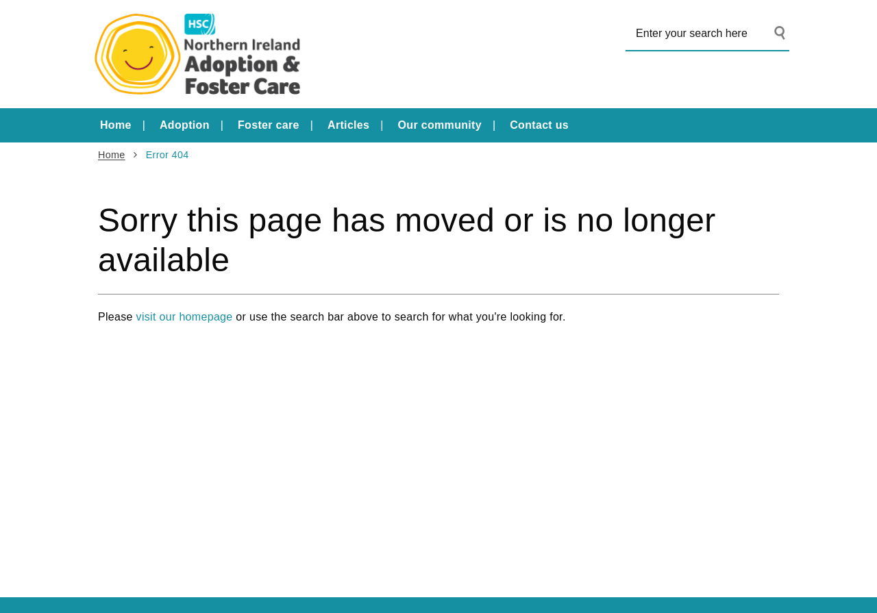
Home (116, 125)
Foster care (268, 125)
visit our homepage (184, 317)
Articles (348, 125)
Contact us (539, 125)
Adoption (185, 125)
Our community (440, 125)
